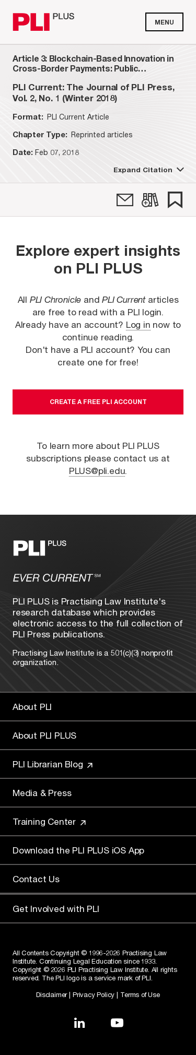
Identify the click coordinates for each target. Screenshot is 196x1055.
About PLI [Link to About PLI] (32, 706)
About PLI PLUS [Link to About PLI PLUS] (44, 735)
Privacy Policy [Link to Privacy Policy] (93, 994)
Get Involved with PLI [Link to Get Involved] (56, 908)
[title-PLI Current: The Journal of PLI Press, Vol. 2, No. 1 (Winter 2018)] (98, 92)
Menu (164, 22)
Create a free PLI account (98, 402)
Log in (138, 324)
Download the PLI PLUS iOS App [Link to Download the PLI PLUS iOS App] (78, 850)
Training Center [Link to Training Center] (49, 821)
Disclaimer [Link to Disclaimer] (51, 994)
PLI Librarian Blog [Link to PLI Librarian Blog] (53, 763)
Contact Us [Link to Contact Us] (36, 878)
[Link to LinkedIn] (79, 1022)
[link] (125, 200)
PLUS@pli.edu (97, 470)
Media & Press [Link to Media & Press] (42, 792)
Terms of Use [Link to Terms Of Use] (140, 994)
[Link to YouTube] (117, 1022)
